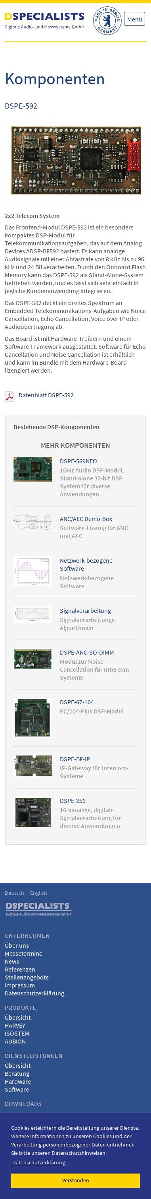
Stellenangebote (27, 977)
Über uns (17, 945)
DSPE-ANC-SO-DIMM (87, 652)
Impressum (20, 985)
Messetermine (23, 953)
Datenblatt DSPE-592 (46, 395)
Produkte (20, 1007)
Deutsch (14, 892)
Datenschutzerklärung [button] (38, 1162)
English (38, 892)
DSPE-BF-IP (75, 759)
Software (17, 1089)
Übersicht (18, 1017)
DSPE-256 (73, 801)
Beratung (17, 1073)
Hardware (18, 1081)
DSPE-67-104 (77, 702)
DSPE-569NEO (78, 461)
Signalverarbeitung (85, 610)
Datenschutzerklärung (34, 993)
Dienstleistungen (34, 1055)
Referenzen (20, 969)
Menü (134, 19)
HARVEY (15, 1025)
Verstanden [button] (75, 1180)
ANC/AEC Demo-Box (86, 519)
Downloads (23, 1104)
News (12, 961)
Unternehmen (27, 935)
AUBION (15, 1041)
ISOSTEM (17, 1033)
